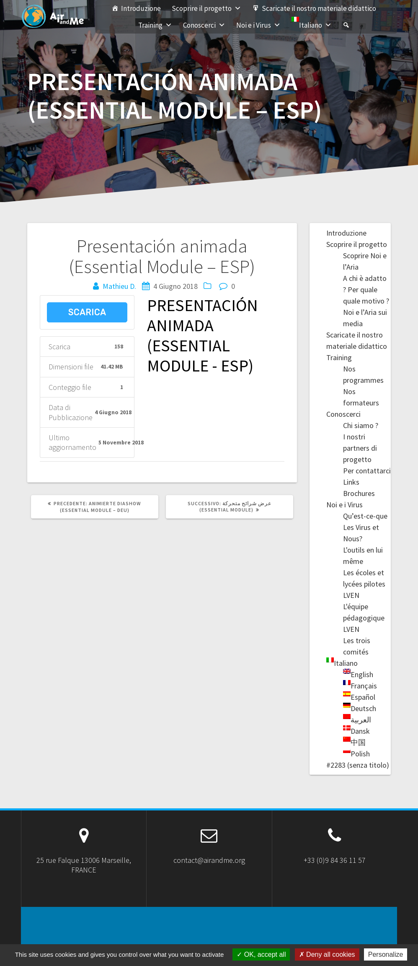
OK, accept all (261, 954)
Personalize (385, 954)
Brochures (359, 493)
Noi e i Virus (258, 25)
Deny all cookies (327, 954)
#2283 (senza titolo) (357, 765)
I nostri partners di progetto (360, 448)
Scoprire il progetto (206, 8)
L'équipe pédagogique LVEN (363, 618)
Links (351, 482)
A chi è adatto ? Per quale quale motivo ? (366, 289)
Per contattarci (367, 470)
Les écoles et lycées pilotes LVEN (364, 584)
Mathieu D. (119, 286)
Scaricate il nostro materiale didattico (319, 8)
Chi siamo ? (360, 425)
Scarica (87, 312)
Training (155, 25)
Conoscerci (204, 25)
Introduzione (141, 8)
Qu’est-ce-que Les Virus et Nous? (365, 527)
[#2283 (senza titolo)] (346, 25)
